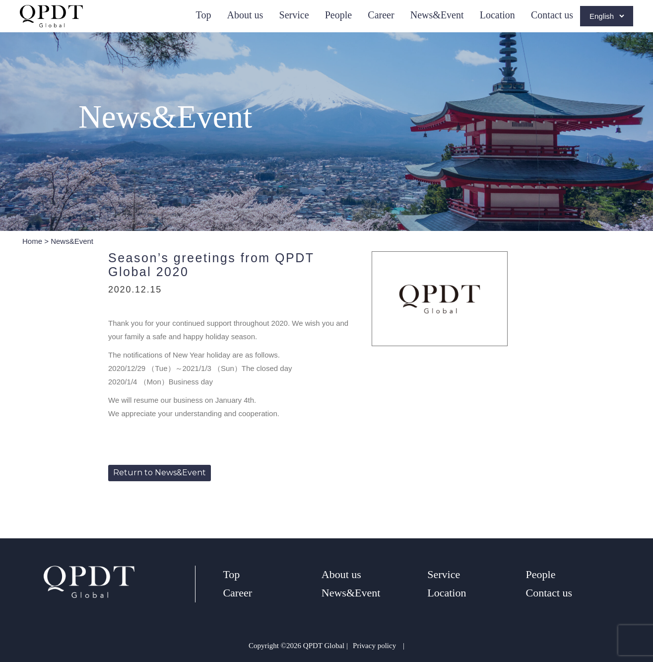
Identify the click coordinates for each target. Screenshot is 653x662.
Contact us (552, 14)
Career (381, 14)
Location (497, 14)
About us (245, 14)
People (338, 14)
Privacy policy (374, 646)
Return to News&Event (159, 472)
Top (203, 14)
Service (294, 14)
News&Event (437, 14)
